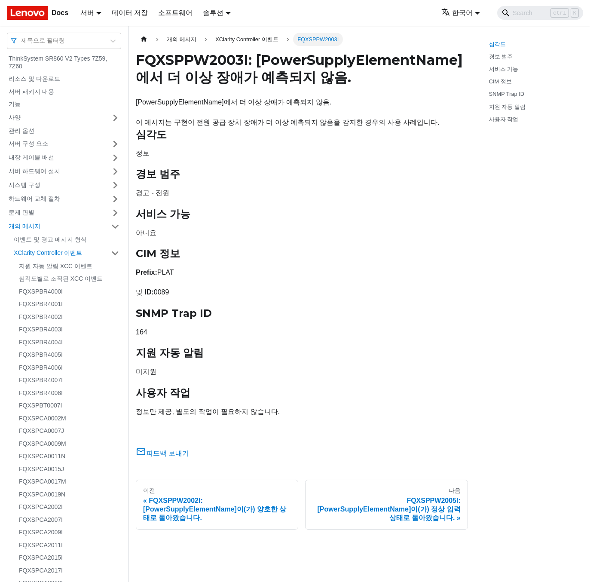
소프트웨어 (175, 12)
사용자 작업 (504, 119)
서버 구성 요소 (28, 143)
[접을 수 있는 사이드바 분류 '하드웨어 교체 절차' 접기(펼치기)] (115, 199)
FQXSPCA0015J (41, 469)
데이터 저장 (130, 12)
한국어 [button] (457, 12)
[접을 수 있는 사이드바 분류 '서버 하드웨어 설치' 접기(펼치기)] (115, 171)
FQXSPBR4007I (41, 380)
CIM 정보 (500, 81)
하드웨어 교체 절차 (34, 198)
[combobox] (22, 41)
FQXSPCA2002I (41, 506)
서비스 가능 (504, 69)
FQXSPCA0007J (41, 430)
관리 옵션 (21, 130)
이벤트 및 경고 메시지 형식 (50, 239)
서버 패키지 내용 (31, 91)
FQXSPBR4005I (41, 354)
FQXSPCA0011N (42, 456)
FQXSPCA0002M (42, 418)
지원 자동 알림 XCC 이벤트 (55, 266)
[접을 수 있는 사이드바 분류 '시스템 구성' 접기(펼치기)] (115, 185)
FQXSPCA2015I (41, 557)
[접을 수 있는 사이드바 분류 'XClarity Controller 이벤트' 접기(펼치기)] (115, 253)
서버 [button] (87, 12)
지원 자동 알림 (507, 107)
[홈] (144, 39)
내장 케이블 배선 (31, 157)
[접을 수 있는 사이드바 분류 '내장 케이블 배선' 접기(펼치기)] (115, 158)
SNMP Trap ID (506, 94)
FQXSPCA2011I (41, 545)
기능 (15, 104)
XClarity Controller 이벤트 (48, 252)
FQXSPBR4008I (41, 392)
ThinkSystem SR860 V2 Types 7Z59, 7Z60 (58, 62)
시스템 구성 (24, 184)
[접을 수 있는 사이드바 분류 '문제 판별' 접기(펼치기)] (115, 213)
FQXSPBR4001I (41, 303)
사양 (15, 117)
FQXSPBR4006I (41, 367)
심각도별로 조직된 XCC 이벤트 (61, 278)
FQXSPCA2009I (41, 532)
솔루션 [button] (213, 12)
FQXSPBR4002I (41, 316)
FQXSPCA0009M (42, 443)
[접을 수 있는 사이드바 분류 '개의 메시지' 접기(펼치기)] (115, 226)
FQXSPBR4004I (41, 342)
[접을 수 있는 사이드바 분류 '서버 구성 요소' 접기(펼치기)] (115, 144)
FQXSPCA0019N (42, 494)
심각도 (497, 44)
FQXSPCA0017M (42, 481)
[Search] (540, 13)
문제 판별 (21, 212)
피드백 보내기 (162, 453)
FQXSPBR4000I (41, 291)
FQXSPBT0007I (40, 405)
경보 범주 (501, 56)
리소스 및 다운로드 (34, 78)
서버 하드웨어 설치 (34, 171)
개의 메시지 (24, 226)
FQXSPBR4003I (41, 329)
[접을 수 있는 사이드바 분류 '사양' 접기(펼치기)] (115, 118)
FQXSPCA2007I (41, 519)
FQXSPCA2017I (41, 570)
